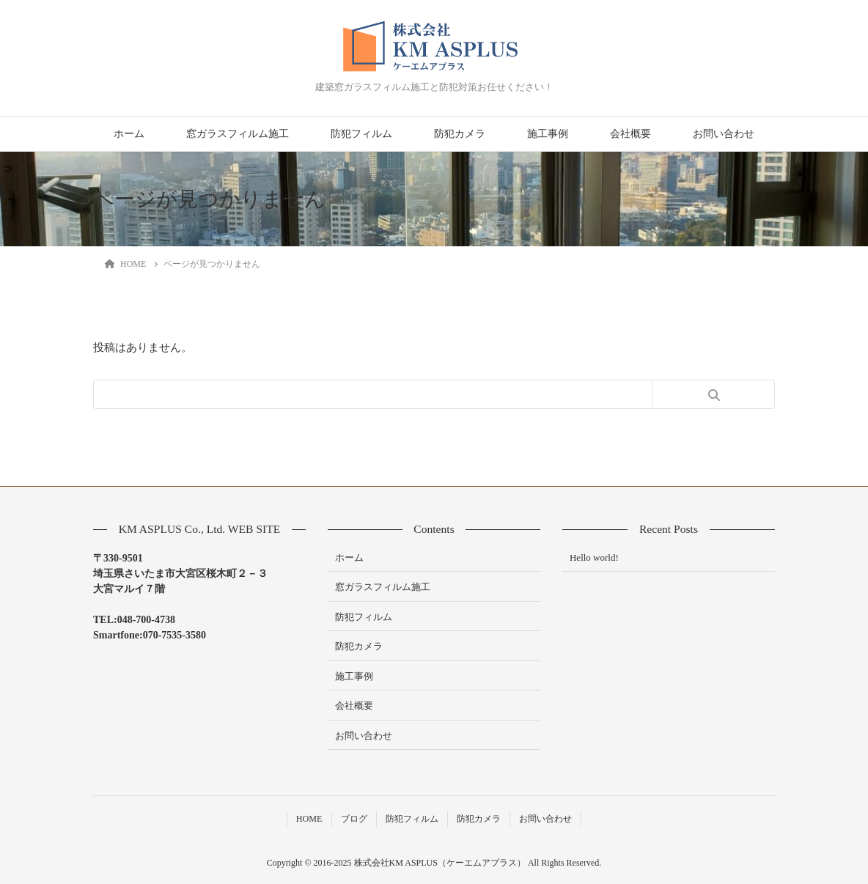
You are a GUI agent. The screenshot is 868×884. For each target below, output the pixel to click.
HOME (309, 819)
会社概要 (630, 133)
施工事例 (547, 133)
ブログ (354, 819)
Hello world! (594, 557)
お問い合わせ (723, 133)
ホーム (129, 133)
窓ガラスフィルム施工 (237, 133)
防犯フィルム (361, 133)
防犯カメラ (459, 133)
